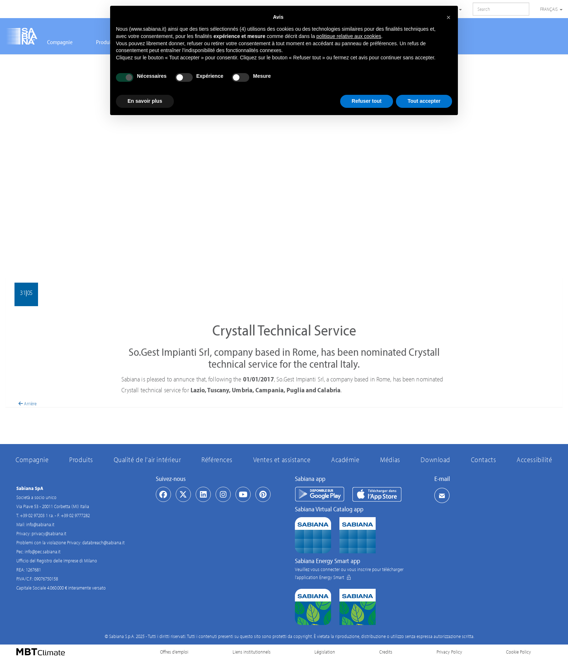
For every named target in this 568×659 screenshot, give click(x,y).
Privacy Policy (449, 652)
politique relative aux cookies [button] (348, 36)
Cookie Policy (518, 652)
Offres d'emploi (174, 652)
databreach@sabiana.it (103, 542)
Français (551, 9)
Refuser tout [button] (366, 101)
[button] (448, 17)
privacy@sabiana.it (49, 533)
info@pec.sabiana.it (42, 551)
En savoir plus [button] (145, 101)
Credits (385, 652)
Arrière (27, 403)
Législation (324, 652)
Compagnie (59, 42)
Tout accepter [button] (424, 101)
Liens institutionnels (252, 652)
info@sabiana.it (40, 524)
